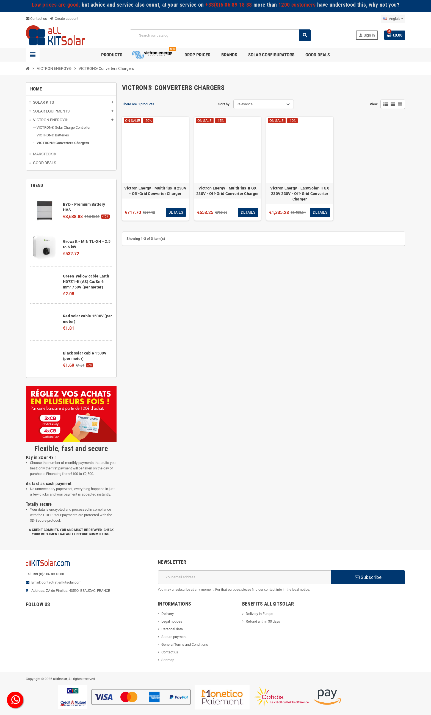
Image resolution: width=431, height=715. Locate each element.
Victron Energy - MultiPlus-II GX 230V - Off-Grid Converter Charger (227, 191)
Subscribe (368, 577)
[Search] (220, 35)
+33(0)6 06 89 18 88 (228, 5)
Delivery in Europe (259, 614)
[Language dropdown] (393, 19)
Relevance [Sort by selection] (244, 104)
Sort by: (224, 104)
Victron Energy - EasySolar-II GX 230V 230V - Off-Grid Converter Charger (299, 193)
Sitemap (167, 660)
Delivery (167, 614)
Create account (64, 18)
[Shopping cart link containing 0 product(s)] (394, 35)
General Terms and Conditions (184, 644)
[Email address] (244, 577)
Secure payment (174, 637)
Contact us (36, 18)
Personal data (172, 629)
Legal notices (171, 621)
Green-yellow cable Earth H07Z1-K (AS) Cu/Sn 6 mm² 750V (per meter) (86, 281)
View (374, 104)
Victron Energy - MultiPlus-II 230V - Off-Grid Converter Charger (155, 191)
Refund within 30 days (263, 621)
